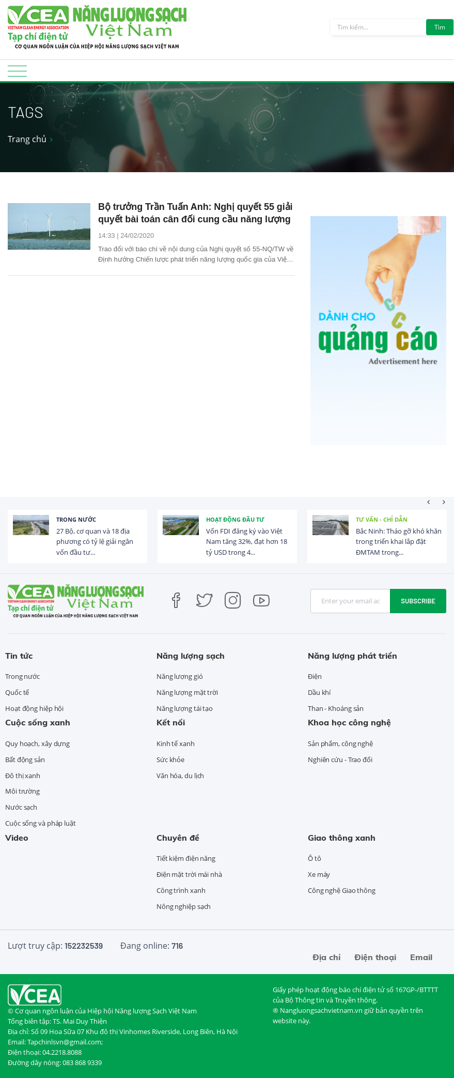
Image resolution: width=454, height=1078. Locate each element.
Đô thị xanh (22, 775)
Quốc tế (17, 692)
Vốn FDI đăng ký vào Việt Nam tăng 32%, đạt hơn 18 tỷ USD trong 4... (246, 541)
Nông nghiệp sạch (183, 906)
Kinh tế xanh (175, 743)
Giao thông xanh (341, 837)
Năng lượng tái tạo (184, 708)
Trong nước (76, 519)
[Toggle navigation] (17, 74)
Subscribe (418, 601)
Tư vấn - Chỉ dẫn (382, 519)
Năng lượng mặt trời (187, 692)
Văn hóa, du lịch (180, 775)
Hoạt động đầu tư (235, 519)
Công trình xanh (181, 890)
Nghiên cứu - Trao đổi (340, 759)
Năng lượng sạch (190, 655)
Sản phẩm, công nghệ (340, 743)
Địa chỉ (326, 957)
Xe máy (319, 874)
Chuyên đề (177, 837)
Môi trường (22, 791)
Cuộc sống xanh (37, 722)
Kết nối (170, 722)
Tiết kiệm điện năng (185, 858)
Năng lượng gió (179, 676)
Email (421, 957)
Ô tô (314, 858)
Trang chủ (27, 139)
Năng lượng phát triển (352, 655)
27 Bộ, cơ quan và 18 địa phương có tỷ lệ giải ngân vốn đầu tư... (94, 541)
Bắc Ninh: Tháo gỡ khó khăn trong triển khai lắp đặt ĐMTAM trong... (399, 541)
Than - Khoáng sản (336, 708)
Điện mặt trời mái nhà (189, 874)
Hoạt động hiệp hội (34, 708)
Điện (315, 676)
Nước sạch (21, 807)
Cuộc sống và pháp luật (40, 823)
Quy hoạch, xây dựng (37, 743)
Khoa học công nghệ (349, 722)
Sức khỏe (170, 759)
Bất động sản (25, 759)
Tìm (439, 27)
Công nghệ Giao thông (341, 890)
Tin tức (19, 655)
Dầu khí (319, 692)
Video (16, 837)
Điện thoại (375, 957)
